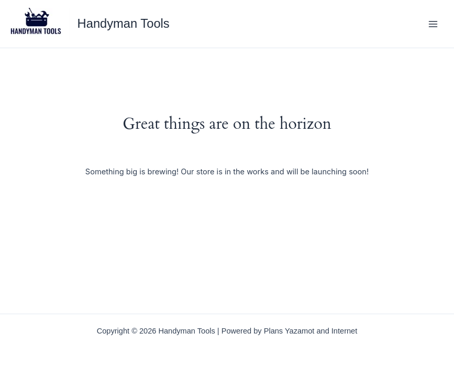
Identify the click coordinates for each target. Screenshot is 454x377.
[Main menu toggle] (433, 23)
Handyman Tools (123, 23)
